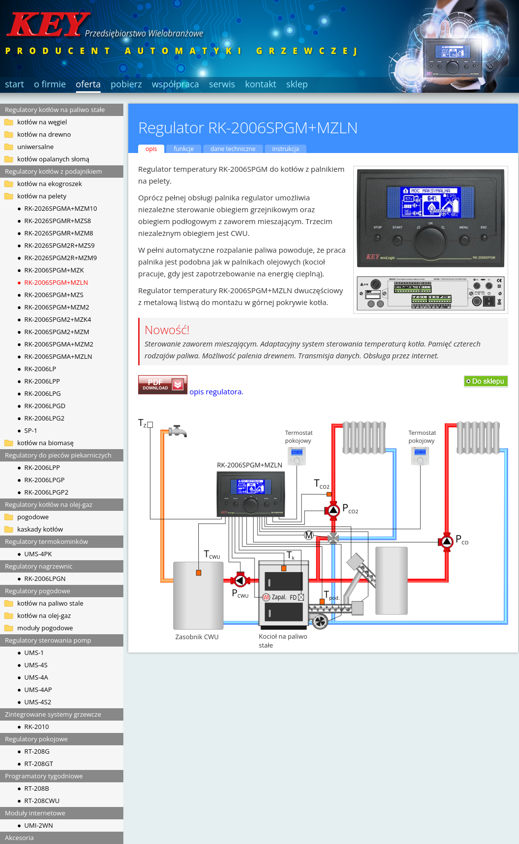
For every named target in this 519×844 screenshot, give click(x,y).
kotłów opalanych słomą (53, 158)
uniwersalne (35, 146)
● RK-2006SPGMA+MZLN (54, 356)
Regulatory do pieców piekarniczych (58, 455)
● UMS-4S (32, 664)
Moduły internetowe (35, 812)
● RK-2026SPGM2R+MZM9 (57, 257)
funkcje (184, 149)
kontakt (261, 84)
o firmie (50, 84)
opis (151, 149)
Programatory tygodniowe (44, 775)
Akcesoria (19, 837)
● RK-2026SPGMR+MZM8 (55, 233)
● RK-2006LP (36, 368)
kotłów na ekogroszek (49, 183)
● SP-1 (27, 430)
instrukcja (285, 149)
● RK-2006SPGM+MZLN (52, 282)
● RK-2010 (33, 726)
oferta (88, 84)
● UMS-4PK (34, 553)
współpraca (175, 84)
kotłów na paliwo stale (50, 603)
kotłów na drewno (44, 134)
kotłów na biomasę (45, 442)
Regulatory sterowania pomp (48, 640)
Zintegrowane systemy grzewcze (53, 714)
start (14, 84)
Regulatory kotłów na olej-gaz (48, 504)
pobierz (126, 84)
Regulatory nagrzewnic (39, 566)
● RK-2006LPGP (41, 479)
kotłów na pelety (41, 196)
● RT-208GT (35, 763)
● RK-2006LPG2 (41, 418)
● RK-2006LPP (38, 381)
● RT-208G (33, 751)
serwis (222, 84)
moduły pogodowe (45, 627)
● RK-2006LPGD (41, 405)
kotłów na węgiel (42, 121)
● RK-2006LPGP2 (43, 492)
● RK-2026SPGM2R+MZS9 (56, 245)
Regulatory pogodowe (37, 590)
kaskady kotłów (40, 529)
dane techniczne (233, 149)
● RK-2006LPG (39, 393)
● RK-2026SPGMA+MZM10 (57, 208)
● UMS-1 (30, 652)
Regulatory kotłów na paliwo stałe (55, 109)
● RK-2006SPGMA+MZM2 (55, 344)
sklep (297, 84)
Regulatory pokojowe (36, 738)
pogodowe (33, 516)
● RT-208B (33, 788)
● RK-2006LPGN (41, 578)
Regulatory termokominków (46, 541)
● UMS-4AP (34, 689)
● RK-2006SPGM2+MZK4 (54, 319)
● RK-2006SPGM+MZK (50, 270)
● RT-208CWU (38, 800)
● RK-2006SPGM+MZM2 (53, 307)
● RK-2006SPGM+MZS (50, 294)
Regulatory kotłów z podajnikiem (53, 171)
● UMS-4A (32, 677)
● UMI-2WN (35, 825)
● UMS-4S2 (34, 701)
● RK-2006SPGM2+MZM (53, 331)
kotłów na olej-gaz (44, 615)
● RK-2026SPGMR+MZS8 (54, 220)
